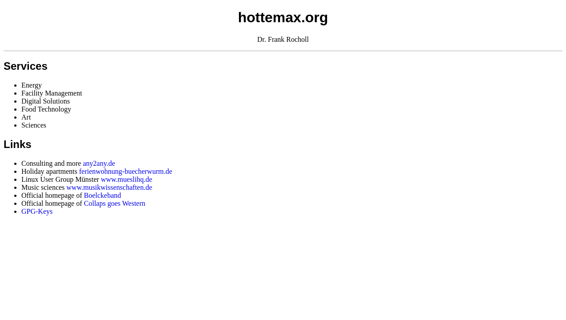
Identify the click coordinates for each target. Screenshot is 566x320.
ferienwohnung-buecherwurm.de (125, 171)
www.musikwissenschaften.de (109, 187)
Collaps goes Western (115, 203)
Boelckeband (102, 195)
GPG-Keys (37, 211)
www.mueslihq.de (126, 179)
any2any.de (99, 163)
